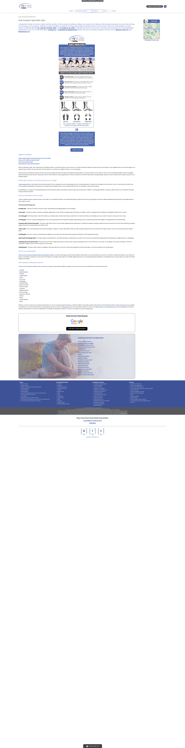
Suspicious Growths (98, 397)
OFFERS (113, 11)
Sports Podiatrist (97, 405)
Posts (58, 394)
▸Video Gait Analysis (83, 356)
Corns (21, 277)
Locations (59, 383)
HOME (71, 11)
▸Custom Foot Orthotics (84, 341)
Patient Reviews (24, 390)
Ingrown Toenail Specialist (136, 385)
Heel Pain (133, 402)
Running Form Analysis (99, 402)
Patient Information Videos (63, 403)
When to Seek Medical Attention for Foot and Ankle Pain (33, 393)
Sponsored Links (24, 391)
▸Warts (80, 354)
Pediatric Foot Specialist (99, 388)
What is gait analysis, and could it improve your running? (35, 158)
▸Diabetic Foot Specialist (85, 369)
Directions (59, 385)
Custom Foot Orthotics (136, 383)
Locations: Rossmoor (62, 388)
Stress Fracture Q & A (98, 399)
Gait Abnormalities (98, 393)
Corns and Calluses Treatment (137, 391)
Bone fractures (23, 272)
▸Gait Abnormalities (83, 362)
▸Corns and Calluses (83, 350)
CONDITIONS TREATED (80, 11)
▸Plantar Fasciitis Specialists (86, 374)
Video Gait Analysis (135, 396)
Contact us (123, 305)
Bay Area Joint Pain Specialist (137, 393)
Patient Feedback (25, 388)
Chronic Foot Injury (98, 387)
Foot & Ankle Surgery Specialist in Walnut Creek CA (142, 388)
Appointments (60, 391)
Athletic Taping (134, 397)
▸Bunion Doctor (82, 349)
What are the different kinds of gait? (29, 160)
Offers (58, 393)
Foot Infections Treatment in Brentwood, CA (140, 400)
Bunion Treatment (135, 390)
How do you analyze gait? (26, 162)
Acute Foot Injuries (98, 385)
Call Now (92, 423)
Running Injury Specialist (99, 403)
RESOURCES (94, 11)
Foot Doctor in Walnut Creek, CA (28, 394)
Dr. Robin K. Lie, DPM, (67, 28)
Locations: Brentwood (62, 387)
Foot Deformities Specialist (100, 394)
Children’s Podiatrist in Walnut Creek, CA (30, 397)
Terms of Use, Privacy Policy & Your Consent (31, 400)
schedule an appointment (67, 30)
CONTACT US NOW (76, 150)
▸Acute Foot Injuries (83, 371)
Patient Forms (60, 397)
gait (31, 167)
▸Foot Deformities (83, 365)
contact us (52, 30)
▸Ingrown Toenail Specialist (85, 343)
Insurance (59, 400)
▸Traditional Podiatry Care (85, 345)
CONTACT (105, 11)
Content (59, 390)
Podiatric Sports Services (99, 391)
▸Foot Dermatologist (83, 363)
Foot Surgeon (24, 396)
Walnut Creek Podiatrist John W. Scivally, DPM (31, 387)
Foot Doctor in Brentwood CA (137, 387)
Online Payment (61, 402)
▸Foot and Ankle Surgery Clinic (86, 347)
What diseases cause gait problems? (29, 163)
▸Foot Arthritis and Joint (84, 352)
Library (58, 399)
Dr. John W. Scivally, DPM (47, 28)
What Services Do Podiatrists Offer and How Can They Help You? (35, 399)
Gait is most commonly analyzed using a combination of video (36, 255)
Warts (132, 394)
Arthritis (21, 270)
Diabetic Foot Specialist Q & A (100, 390)
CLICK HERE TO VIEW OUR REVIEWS (77, 328)
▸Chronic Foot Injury (83, 367)
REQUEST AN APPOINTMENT (154, 6)
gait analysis (23, 184)
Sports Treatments (98, 396)
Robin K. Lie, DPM (24, 385)
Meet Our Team (24, 383)
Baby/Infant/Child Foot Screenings (101, 400)
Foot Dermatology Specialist (100, 383)
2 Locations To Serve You (92, 421)
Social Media (60, 396)
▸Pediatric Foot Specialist (85, 360)
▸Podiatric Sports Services (85, 373)
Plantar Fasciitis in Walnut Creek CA (138, 399)
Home (20, 16)
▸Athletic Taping (82, 358)
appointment (66, 307)
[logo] (25, 6)
